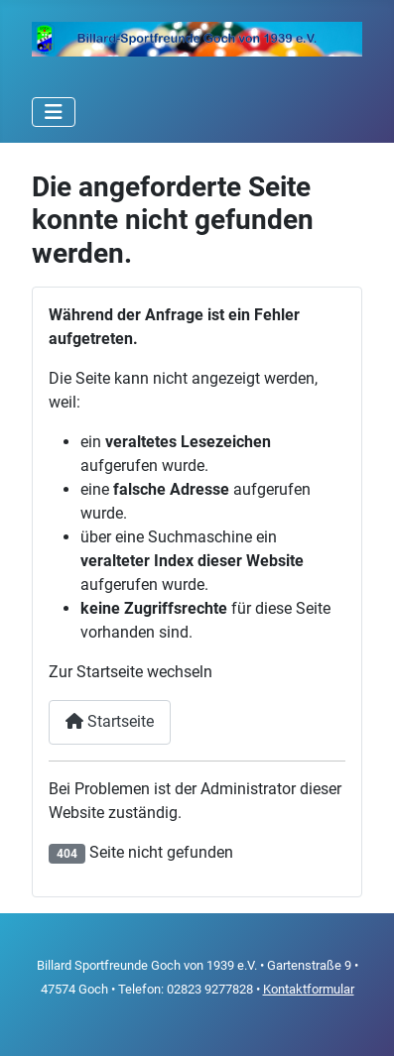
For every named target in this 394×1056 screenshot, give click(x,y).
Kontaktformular (308, 989)
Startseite (110, 721)
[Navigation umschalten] (53, 112)
